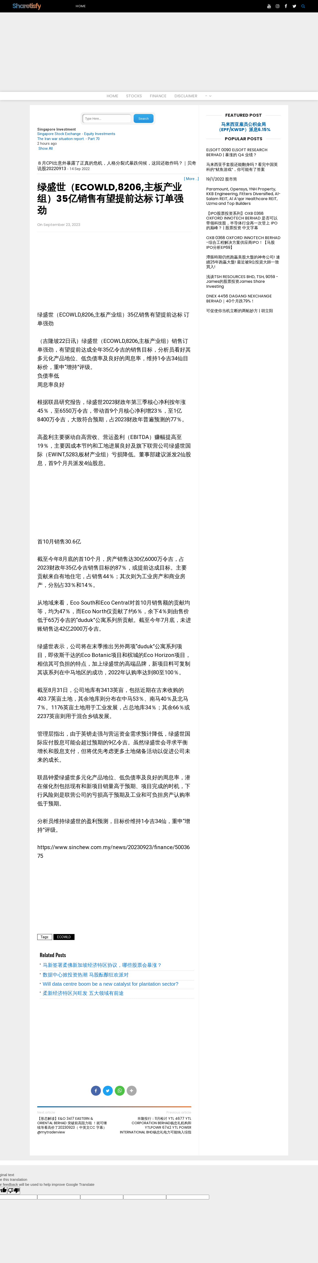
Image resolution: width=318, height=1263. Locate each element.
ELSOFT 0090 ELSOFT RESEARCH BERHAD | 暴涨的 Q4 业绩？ (236, 152)
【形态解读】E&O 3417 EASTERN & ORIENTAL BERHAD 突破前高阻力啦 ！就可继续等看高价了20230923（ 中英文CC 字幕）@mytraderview (72, 1125)
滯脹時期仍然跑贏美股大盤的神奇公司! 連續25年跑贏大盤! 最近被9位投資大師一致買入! (243, 262)
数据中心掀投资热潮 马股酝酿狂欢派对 (86, 974)
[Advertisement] (159, 54)
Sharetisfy (26, 5)
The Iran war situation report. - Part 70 (68, 139)
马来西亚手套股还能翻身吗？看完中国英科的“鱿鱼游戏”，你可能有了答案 (242, 167)
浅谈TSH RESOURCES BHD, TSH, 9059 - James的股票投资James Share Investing (242, 281)
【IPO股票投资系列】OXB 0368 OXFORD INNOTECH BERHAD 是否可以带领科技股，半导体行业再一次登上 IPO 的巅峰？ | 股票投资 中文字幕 (242, 221)
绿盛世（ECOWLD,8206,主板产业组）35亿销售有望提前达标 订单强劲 (110, 199)
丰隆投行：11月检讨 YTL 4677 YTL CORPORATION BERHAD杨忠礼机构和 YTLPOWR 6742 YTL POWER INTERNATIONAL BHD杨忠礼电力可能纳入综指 (155, 1125)
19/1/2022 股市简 (221, 179)
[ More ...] (191, 179)
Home (81, 6)
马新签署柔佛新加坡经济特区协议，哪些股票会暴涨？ (102, 965)
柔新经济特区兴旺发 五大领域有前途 (83, 993)
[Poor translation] (13, 1190)
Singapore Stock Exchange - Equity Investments (76, 134)
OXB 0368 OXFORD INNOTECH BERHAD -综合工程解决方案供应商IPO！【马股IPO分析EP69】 (243, 242)
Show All (46, 148)
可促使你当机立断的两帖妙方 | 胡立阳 (241, 311)
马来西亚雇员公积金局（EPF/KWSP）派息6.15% (244, 127)
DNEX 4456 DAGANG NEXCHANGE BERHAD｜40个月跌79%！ (239, 298)
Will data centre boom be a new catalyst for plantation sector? (110, 984)
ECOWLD (64, 937)
